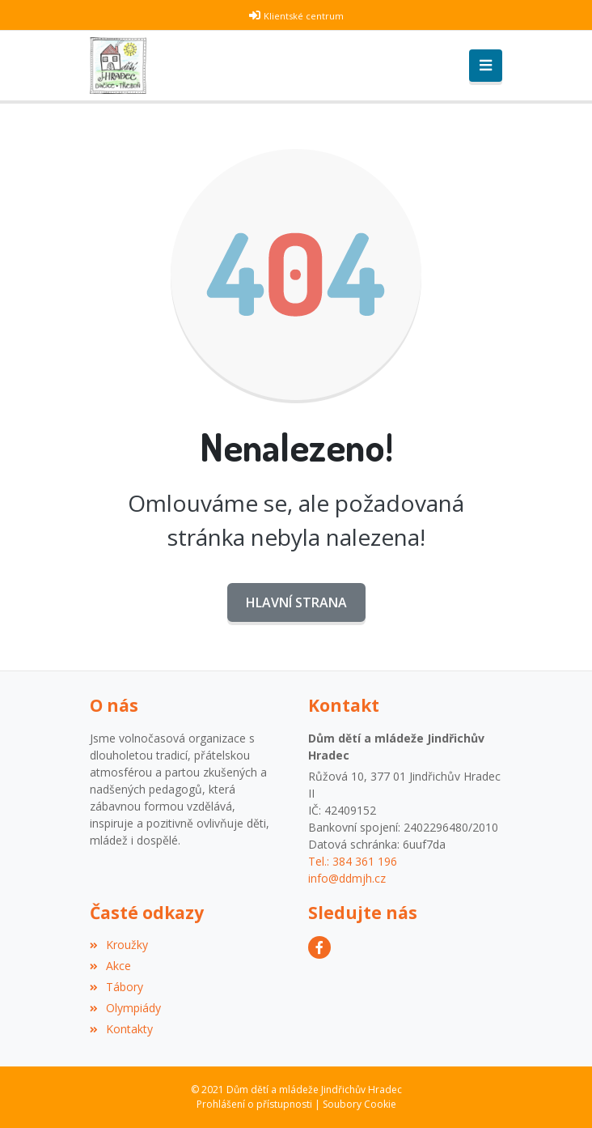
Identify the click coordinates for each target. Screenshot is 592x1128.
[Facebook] (319, 947)
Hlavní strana (296, 602)
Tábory (116, 986)
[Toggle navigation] (485, 65)
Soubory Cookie (359, 1104)
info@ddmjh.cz (347, 878)
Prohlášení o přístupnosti (254, 1104)
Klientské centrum (304, 16)
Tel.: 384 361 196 (352, 861)
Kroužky (119, 944)
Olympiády (125, 1007)
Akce (110, 965)
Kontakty (121, 1028)
